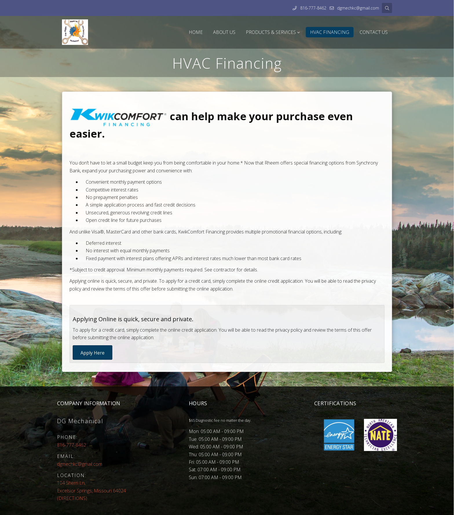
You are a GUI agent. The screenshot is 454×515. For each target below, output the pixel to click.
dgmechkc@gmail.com (358, 8)
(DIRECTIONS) (91, 490)
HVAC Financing (329, 32)
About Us (224, 32)
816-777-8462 (313, 8)
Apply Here (92, 353)
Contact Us (374, 32)
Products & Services (271, 32)
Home (196, 32)
